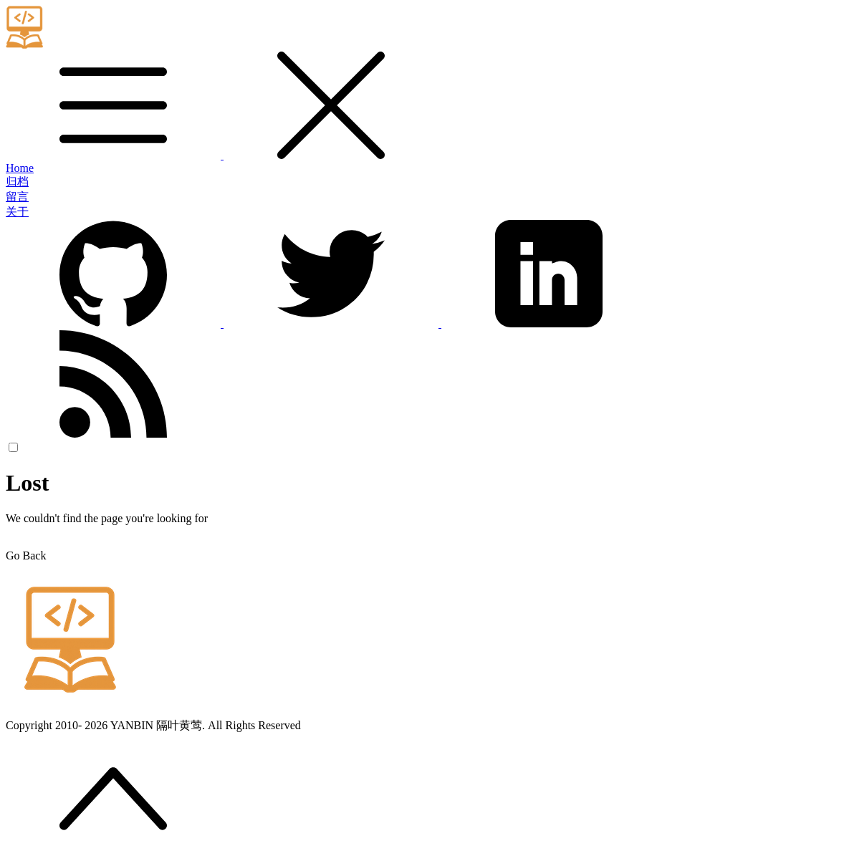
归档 (17, 181)
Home (20, 168)
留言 (17, 197)
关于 (17, 212)
